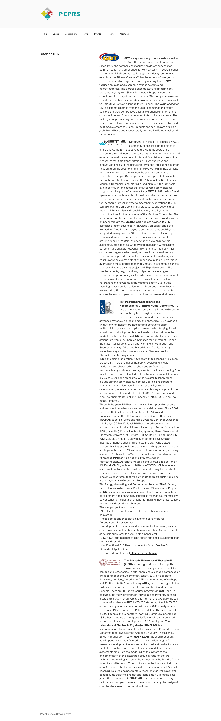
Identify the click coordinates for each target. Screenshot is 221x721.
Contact (124, 33)
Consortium (71, 33)
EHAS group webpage (143, 553)
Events (97, 33)
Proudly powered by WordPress (55, 714)
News (85, 33)
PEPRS (69, 14)
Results (110, 33)
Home (44, 33)
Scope (56, 33)
